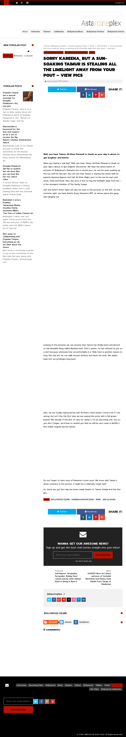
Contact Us (119, 3)
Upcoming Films (36, 685)
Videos (78, 685)
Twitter (62, 89)
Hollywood (50, 685)
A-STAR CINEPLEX (84, 734)
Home (107, 685)
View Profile (53, 594)
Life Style (94, 689)
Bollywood (88, 685)
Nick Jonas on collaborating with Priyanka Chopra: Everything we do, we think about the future (12, 241)
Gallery (99, 685)
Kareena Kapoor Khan (83, 499)
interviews (21, 685)
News (92, 46)
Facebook (91, 89)
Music (25, 31)
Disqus (68, 622)
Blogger (53, 622)
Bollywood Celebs (60, 499)
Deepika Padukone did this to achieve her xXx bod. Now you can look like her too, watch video (12, 173)
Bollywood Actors (116, 31)
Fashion (68, 685)
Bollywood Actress (95, 31)
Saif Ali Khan (102, 46)
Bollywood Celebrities (111, 689)
